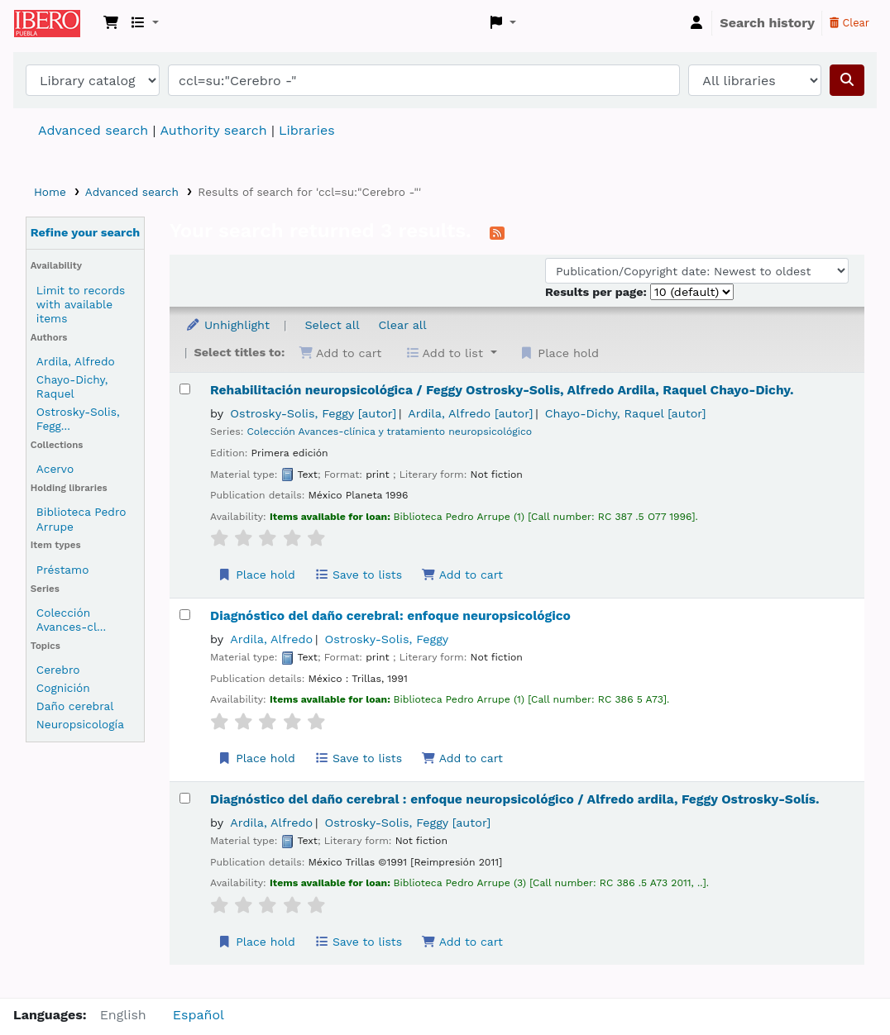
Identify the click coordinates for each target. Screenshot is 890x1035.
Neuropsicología (80, 724)
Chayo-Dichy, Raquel (72, 386)
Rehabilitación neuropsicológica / (501, 390)
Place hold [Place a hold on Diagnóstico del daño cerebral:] (256, 758)
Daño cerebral (75, 706)
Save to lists (358, 574)
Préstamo (62, 569)
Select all (331, 324)
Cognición (63, 687)
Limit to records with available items (80, 304)
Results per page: (597, 291)
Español (198, 1015)
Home (50, 191)
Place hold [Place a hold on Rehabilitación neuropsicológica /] (256, 574)
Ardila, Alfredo (75, 361)
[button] (111, 23)
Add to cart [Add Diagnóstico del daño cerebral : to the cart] (462, 941)
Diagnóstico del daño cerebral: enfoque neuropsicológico (390, 615)
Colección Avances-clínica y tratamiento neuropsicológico (389, 431)
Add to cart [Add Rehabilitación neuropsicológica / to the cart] (462, 574)
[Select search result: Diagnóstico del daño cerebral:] (184, 614)
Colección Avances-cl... (71, 619)
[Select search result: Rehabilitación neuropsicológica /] (184, 389)
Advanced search (93, 130)
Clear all (403, 324)
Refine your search (86, 232)
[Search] (847, 80)
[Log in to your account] (696, 23)
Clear (849, 23)
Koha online (55, 23)
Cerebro (58, 669)
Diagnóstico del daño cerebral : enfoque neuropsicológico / (515, 799)
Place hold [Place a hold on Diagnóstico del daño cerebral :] (256, 941)
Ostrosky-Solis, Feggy (313, 413)
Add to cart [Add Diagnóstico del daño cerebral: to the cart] (462, 758)
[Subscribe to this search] (497, 232)
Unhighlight (227, 324)
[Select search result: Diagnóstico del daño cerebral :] (184, 798)
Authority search (213, 130)
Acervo (55, 468)
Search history (767, 23)
